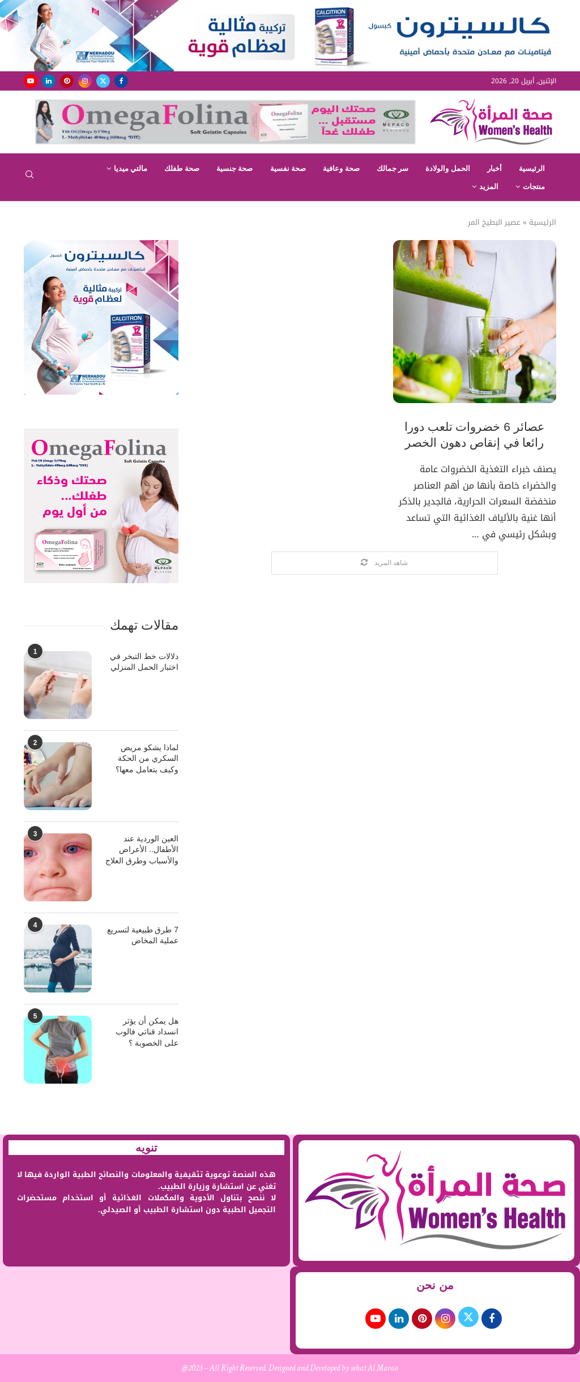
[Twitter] (103, 81)
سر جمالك (393, 168)
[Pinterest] (67, 81)
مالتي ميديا (131, 168)
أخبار (494, 168)
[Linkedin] (49, 81)
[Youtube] (30, 81)
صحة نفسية (288, 168)
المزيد (488, 186)
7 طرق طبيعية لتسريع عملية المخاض (142, 935)
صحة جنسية (234, 168)
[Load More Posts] (384, 563)
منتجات (534, 186)
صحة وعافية (341, 168)
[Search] (29, 178)
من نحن (435, 1285)
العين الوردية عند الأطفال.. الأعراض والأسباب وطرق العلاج (141, 849)
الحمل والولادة (447, 168)
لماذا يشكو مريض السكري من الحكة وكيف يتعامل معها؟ (147, 758)
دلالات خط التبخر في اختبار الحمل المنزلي (144, 662)
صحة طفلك (181, 168)
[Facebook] (121, 81)
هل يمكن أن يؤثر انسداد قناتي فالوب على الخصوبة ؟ (147, 1031)
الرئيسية (532, 168)
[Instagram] (85, 81)
